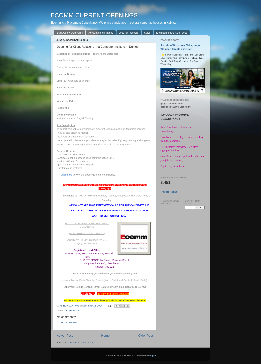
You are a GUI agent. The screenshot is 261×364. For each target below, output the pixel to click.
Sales (147, 32)
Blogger (152, 355)
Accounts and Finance (100, 32)
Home (105, 335)
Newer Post (64, 335)
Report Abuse (169, 191)
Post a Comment (69, 322)
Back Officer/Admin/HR (70, 32)
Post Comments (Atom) (82, 342)
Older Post (145, 335)
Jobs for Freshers (128, 32)
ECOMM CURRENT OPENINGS (94, 15)
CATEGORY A (71, 310)
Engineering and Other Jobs (171, 32)
